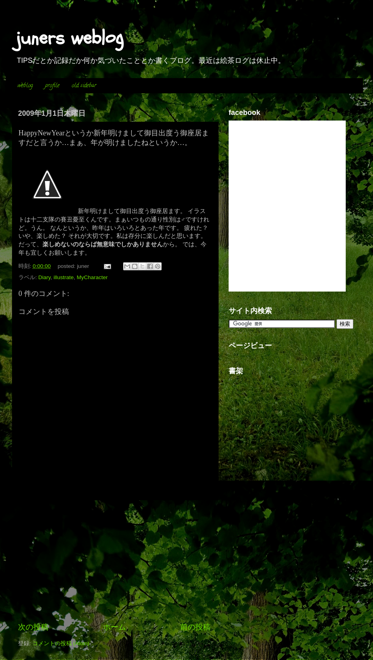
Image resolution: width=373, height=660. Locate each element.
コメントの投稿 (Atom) (60, 643)
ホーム (114, 627)
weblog (25, 86)
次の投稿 (33, 627)
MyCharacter (92, 277)
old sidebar (84, 86)
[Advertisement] (114, 561)
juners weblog (70, 38)
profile (52, 86)
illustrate (64, 277)
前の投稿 (195, 627)
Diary (45, 277)
